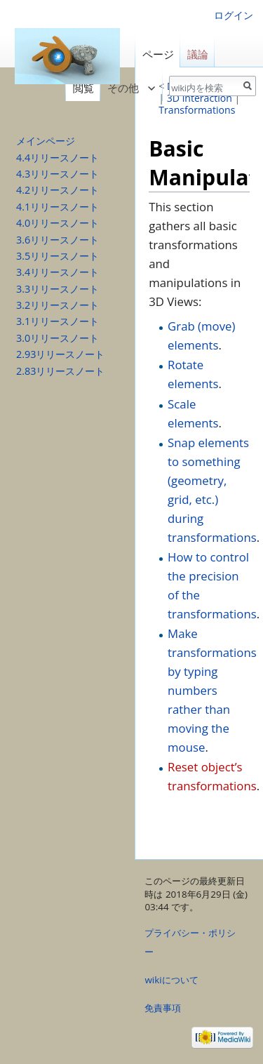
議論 (197, 54)
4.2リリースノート (57, 190)
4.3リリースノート (57, 173)
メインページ (45, 140)
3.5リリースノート (57, 255)
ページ (158, 54)
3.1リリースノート (57, 321)
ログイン (233, 15)
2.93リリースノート (60, 354)
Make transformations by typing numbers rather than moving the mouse (212, 689)
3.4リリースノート (57, 272)
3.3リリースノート (57, 288)
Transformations (197, 110)
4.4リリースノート (57, 157)
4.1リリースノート (57, 206)
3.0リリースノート (57, 338)
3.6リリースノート (57, 239)
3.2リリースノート (57, 305)
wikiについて (171, 979)
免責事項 (162, 1008)
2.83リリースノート (60, 371)
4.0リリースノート (57, 223)
